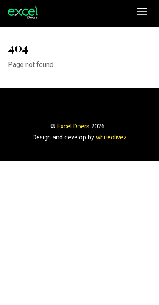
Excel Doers (73, 126)
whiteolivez (111, 137)
